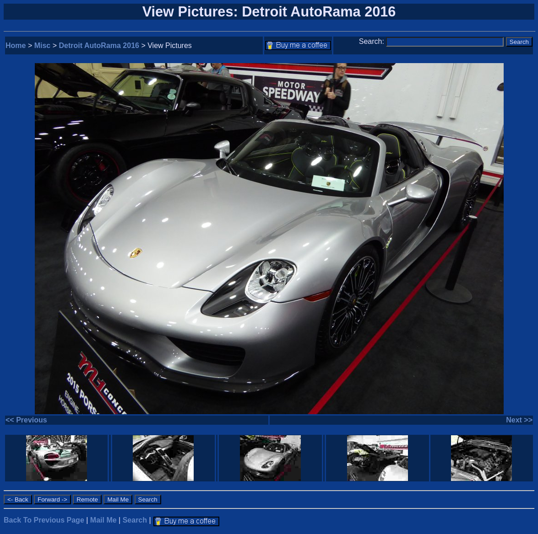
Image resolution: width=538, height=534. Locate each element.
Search (135, 520)
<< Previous (26, 420)
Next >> (519, 420)
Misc (42, 45)
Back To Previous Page (44, 520)
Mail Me (103, 520)
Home (15, 45)
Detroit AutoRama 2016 (99, 45)
